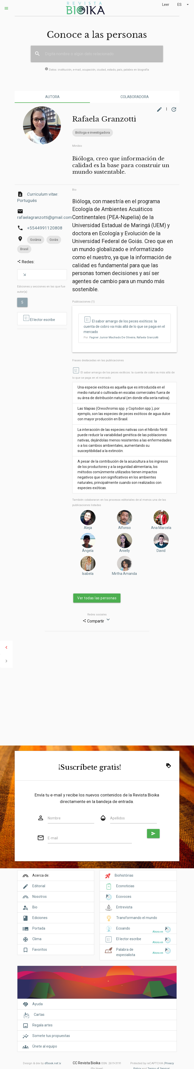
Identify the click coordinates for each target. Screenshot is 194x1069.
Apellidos (117, 818)
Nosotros (39, 897)
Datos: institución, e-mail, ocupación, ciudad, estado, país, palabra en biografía (97, 69)
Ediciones (39, 918)
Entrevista (124, 907)
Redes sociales (97, 614)
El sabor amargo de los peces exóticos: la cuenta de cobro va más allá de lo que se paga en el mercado (124, 326)
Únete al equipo (44, 1046)
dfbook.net (51, 1063)
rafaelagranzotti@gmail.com (44, 217)
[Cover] (97, 984)
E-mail (53, 838)
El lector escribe (38, 318)
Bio (74, 189)
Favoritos (39, 949)
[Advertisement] (42, 352)
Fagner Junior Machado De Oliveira (112, 337)
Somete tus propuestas (51, 1036)
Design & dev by (42, 1063)
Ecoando (123, 928)
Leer (165, 5)
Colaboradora (134, 97)
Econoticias (125, 886)
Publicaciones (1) (83, 301)
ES (183, 4)
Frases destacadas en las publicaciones (98, 360)
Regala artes (42, 1025)
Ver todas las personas (96, 598)
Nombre (54, 818)
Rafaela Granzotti (147, 337)
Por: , (121, 337)
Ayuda (37, 1004)
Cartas (39, 1015)
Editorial (38, 886)
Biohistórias (124, 875)
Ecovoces (123, 897)
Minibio (77, 145)
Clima (36, 939)
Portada (38, 928)
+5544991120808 (44, 227)
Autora (52, 97)
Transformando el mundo (136, 918)
